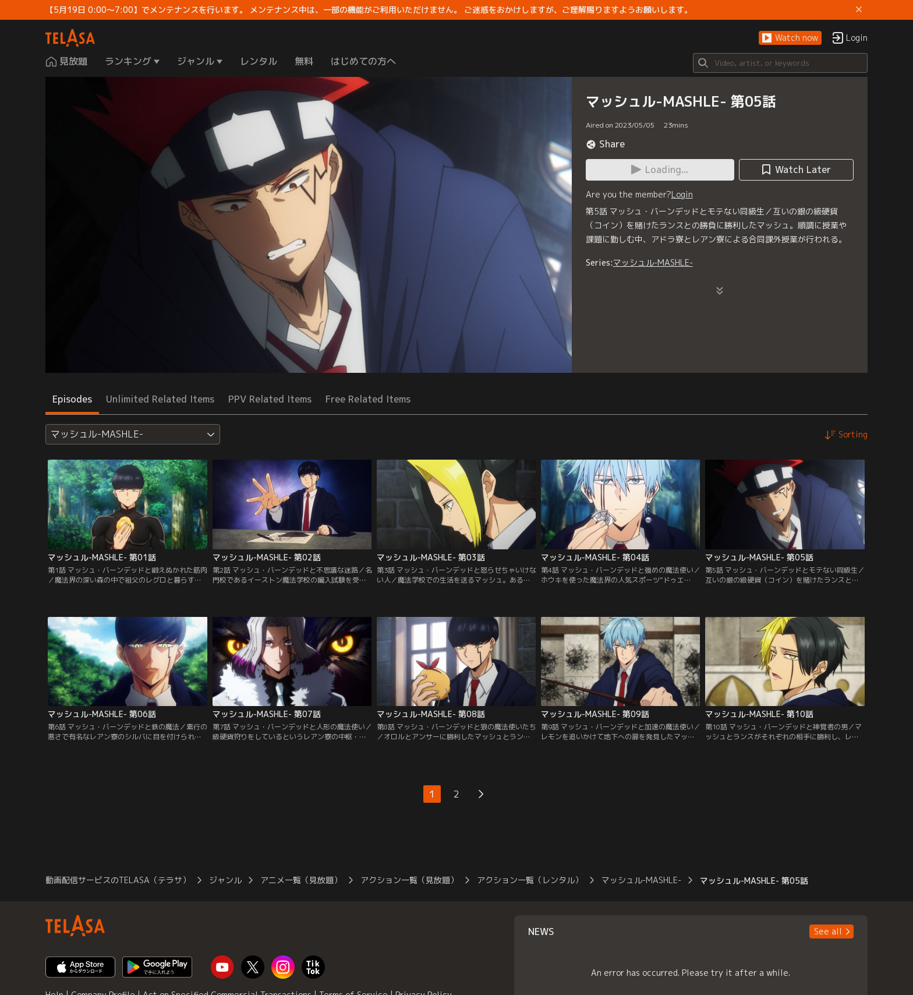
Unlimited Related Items (160, 399)
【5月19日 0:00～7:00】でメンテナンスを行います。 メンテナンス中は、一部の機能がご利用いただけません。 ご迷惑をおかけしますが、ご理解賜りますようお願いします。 (368, 10)
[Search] (780, 63)
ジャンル (225, 879)
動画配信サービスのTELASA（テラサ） (117, 879)
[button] (790, 38)
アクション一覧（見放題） (409, 879)
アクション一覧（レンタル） (530, 879)
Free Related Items (368, 399)
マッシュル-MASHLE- (653, 262)
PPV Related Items (270, 399)
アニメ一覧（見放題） (301, 879)
